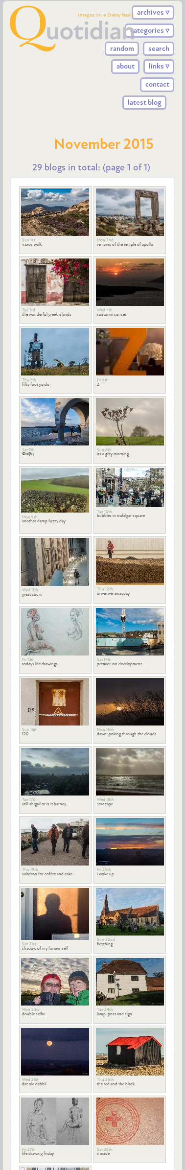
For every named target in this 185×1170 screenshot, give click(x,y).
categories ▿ (149, 30)
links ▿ (159, 66)
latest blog (145, 102)
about (125, 66)
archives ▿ (153, 12)
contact (157, 84)
